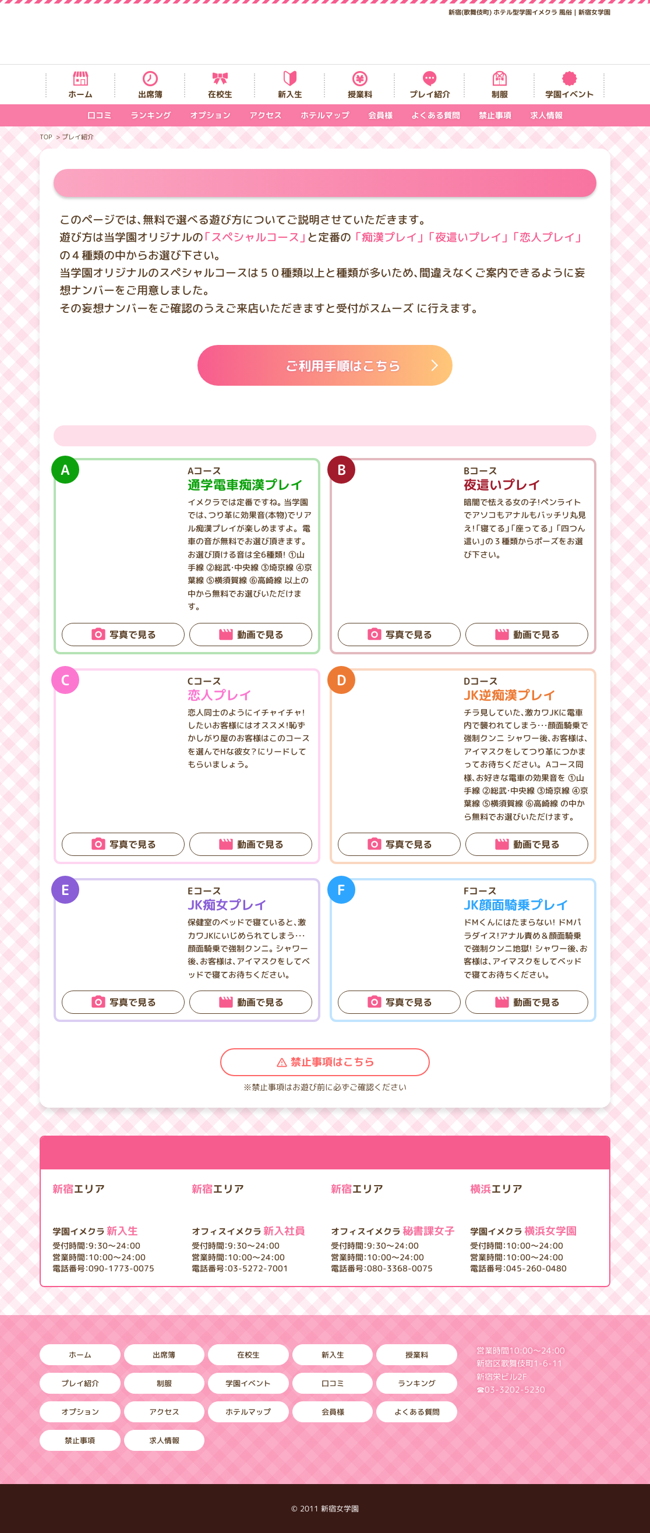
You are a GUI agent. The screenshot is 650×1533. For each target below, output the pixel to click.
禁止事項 (495, 115)
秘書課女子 (393, 1231)
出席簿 (150, 94)
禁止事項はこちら (333, 1062)
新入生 (290, 94)
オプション (210, 115)
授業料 (360, 94)
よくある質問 (435, 115)
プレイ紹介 (429, 94)
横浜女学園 (523, 1231)
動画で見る (260, 634)
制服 (500, 94)
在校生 (220, 94)
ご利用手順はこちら (343, 366)
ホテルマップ (325, 115)
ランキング (150, 115)
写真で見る (132, 634)
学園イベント (569, 94)
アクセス (265, 115)
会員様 (380, 115)
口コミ (99, 115)
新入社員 (248, 1231)
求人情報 (546, 115)
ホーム (80, 94)
